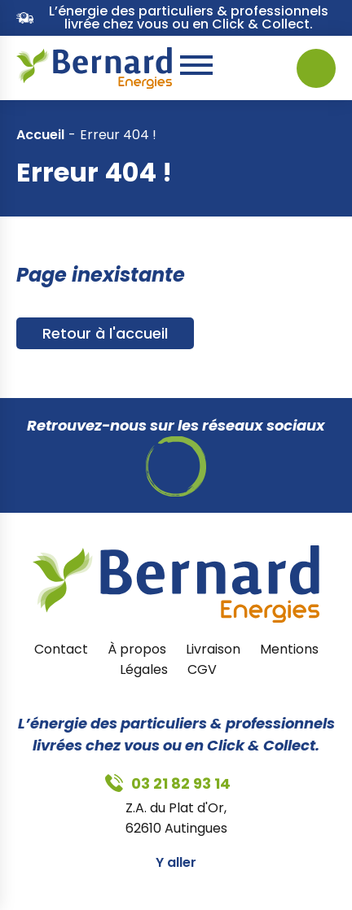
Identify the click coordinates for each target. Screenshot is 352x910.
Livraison (213, 649)
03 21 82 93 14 (248, 68)
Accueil (40, 134)
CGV (202, 669)
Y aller (176, 862)
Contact (61, 649)
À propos (137, 649)
